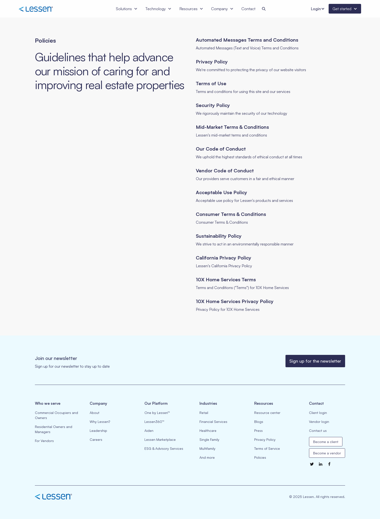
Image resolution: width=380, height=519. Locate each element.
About (94, 413)
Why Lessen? (100, 422)
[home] (44, 9)
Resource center (267, 413)
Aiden (148, 430)
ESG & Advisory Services (163, 448)
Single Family (209, 439)
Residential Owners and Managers (53, 429)
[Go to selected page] (270, 44)
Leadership (98, 430)
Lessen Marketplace (160, 439)
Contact (248, 8)
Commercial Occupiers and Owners (56, 415)
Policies (260, 457)
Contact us (318, 430)
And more (207, 457)
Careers (96, 439)
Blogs (258, 422)
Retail (203, 413)
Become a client (325, 442)
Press (258, 430)
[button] (127, 9)
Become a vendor (327, 453)
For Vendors (44, 441)
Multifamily (207, 448)
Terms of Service (267, 448)
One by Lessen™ (157, 413)
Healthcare (207, 430)
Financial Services (213, 422)
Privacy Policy (265, 439)
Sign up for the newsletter (315, 361)
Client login (318, 413)
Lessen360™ (154, 422)
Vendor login (319, 422)
